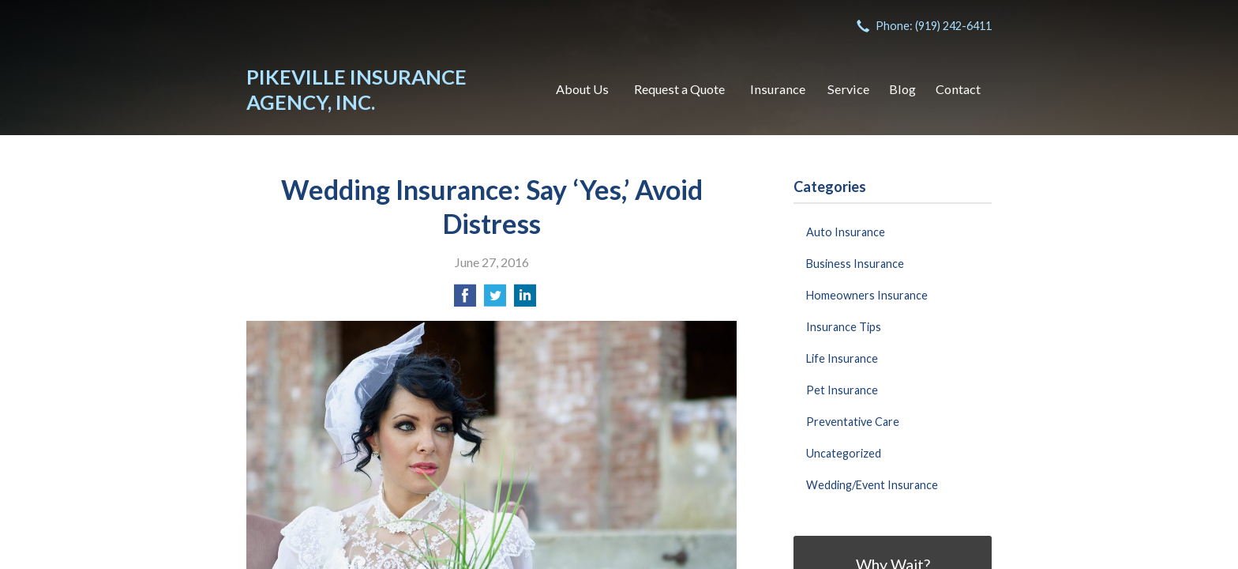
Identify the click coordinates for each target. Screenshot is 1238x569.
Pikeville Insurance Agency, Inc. (356, 89)
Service (848, 88)
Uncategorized (843, 453)
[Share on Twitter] (495, 299)
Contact (958, 88)
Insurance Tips (843, 326)
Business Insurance (855, 263)
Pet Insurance (842, 390)
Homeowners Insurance (867, 295)
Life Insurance (842, 358)
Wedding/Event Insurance (872, 485)
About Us (582, 88)
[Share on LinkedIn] (525, 299)
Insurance (777, 88)
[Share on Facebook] (465, 299)
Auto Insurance (845, 232)
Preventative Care (852, 421)
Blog (902, 88)
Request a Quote (679, 88)
